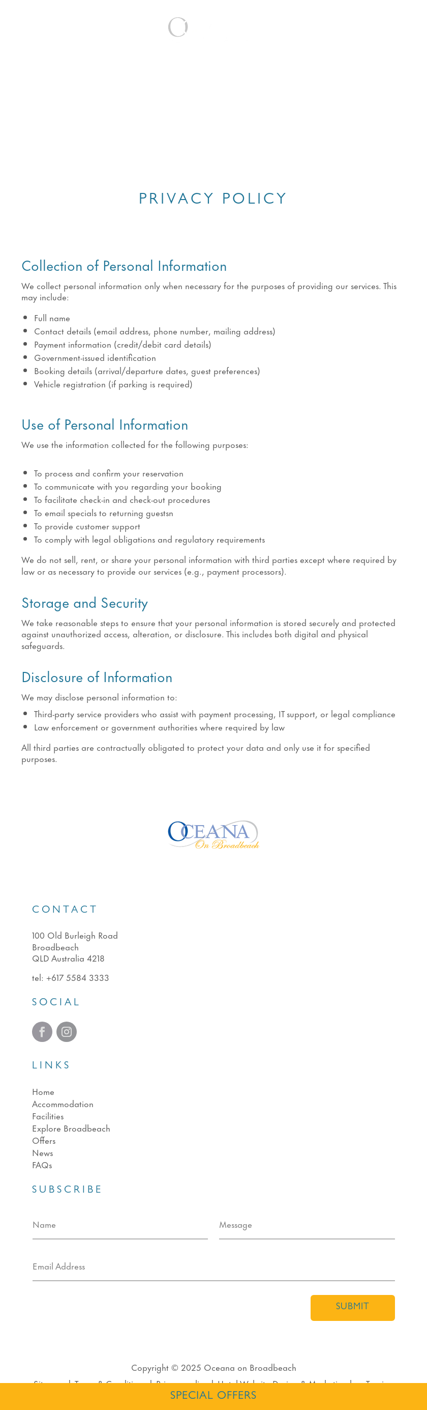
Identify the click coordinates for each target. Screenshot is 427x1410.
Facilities (48, 1115)
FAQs (42, 1164)
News (42, 1152)
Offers (43, 1139)
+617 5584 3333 (77, 976)
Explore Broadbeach (71, 1127)
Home (43, 1090)
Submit (353, 1307)
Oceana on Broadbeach (250, 1366)
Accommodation (63, 1103)
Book (380, 30)
